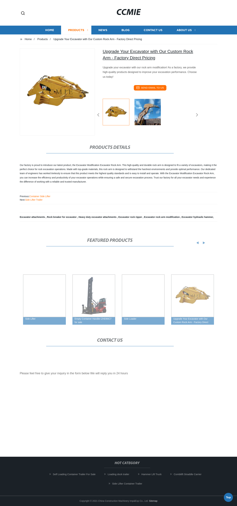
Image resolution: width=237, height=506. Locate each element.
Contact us (153, 30)
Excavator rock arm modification (162, 217)
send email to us (150, 87)
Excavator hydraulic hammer (197, 217)
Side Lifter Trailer (34, 199)
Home (49, 30)
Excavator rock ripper (130, 217)
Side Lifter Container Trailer (130, 483)
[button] (23, 13)
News (102, 30)
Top (228, 496)
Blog (125, 30)
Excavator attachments (33, 217)
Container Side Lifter (39, 196)
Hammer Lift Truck (154, 474)
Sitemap (153, 501)
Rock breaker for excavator (62, 217)
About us (184, 30)
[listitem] (118, 113)
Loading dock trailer (121, 474)
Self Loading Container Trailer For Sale (76, 474)
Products (76, 30)
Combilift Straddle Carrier (190, 474)
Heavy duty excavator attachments (98, 217)
